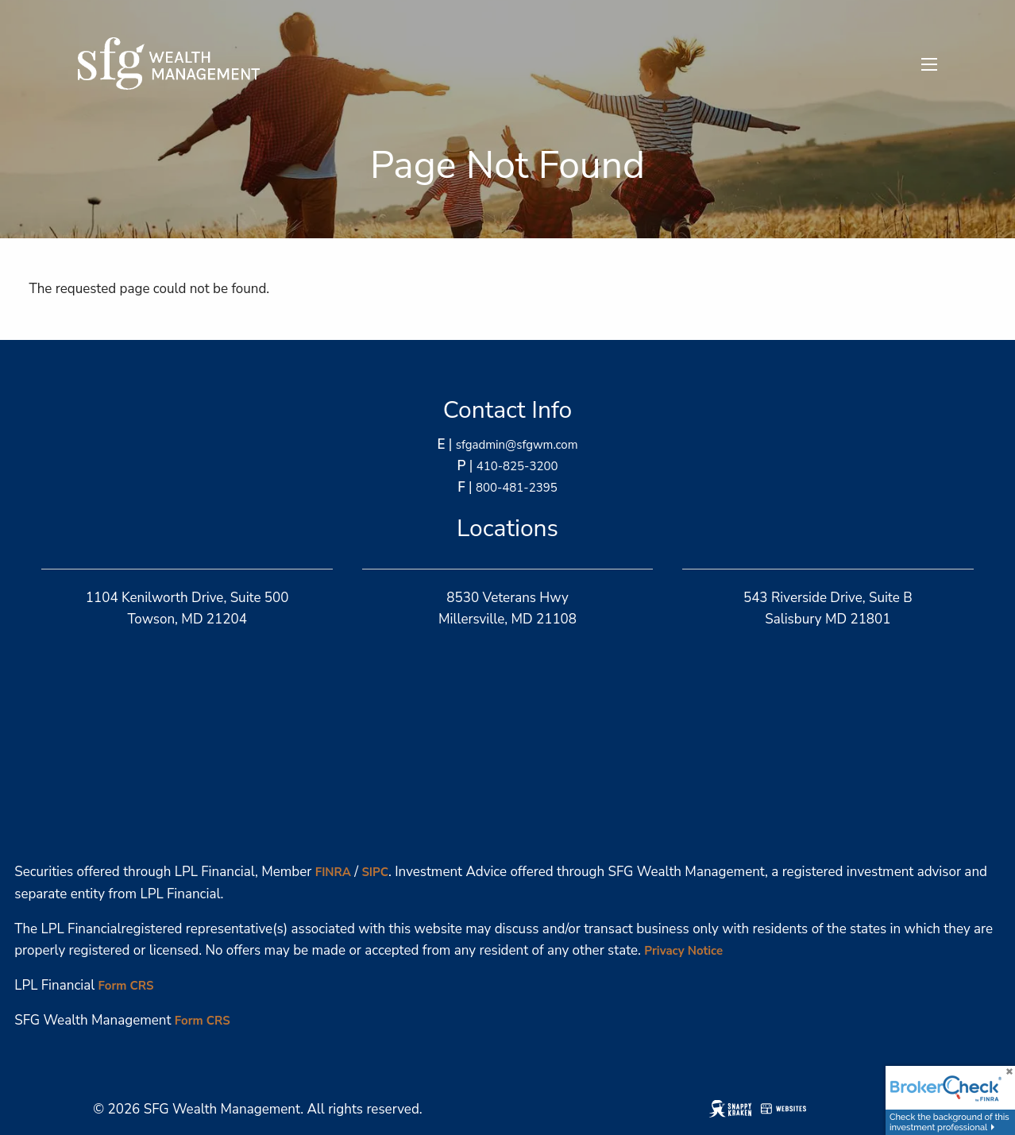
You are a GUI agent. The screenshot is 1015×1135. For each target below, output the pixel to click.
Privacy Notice (683, 951)
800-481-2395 (517, 488)
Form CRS (126, 986)
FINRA (333, 872)
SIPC (374, 872)
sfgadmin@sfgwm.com (517, 445)
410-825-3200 (517, 466)
